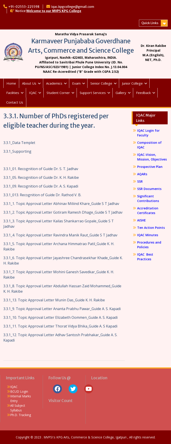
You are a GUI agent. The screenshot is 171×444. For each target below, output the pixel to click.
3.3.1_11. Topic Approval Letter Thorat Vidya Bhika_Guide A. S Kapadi (60, 326)
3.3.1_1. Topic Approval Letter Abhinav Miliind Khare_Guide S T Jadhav (61, 203)
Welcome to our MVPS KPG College (53, 11)
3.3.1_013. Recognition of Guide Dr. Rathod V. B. (42, 194)
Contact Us (14, 102)
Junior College (132, 83)
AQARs (142, 174)
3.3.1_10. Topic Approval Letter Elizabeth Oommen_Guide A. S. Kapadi (60, 317)
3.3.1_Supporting (17, 151)
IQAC (33, 92)
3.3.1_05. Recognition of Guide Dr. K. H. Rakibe (41, 177)
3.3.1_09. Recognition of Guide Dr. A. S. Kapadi (40, 186)
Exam (76, 83)
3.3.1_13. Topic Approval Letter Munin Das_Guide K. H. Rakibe (54, 300)
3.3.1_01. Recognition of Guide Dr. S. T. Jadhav (40, 168)
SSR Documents (149, 189)
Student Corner (58, 92)
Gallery (121, 92)
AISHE (141, 220)
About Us (29, 83)
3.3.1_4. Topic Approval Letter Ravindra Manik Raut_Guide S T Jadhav (60, 235)
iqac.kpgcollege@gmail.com (72, 7)
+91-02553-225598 (23, 7)
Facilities (12, 92)
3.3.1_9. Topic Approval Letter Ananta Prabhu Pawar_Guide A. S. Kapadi (62, 308)
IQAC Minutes (147, 235)
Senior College (101, 83)
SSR (140, 181)
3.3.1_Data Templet (19, 142)
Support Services (93, 92)
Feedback (143, 92)
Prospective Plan (150, 167)
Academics (54, 83)
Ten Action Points (151, 227)
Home (11, 83)
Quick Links (149, 23)
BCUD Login (19, 391)
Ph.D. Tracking (20, 415)
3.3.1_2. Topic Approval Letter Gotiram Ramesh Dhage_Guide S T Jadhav (62, 212)
